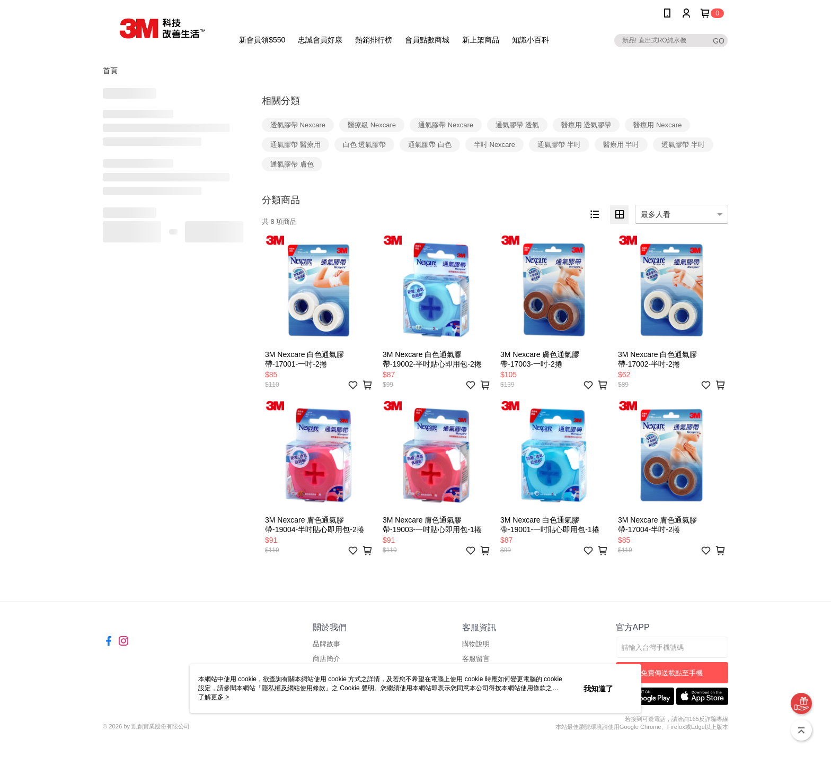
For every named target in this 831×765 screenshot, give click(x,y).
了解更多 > (213, 697)
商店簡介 (326, 659)
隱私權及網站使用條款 (293, 688)
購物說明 (476, 644)
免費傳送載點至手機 (672, 673)
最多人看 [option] (655, 214)
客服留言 (476, 659)
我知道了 (598, 688)
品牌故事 (326, 644)
